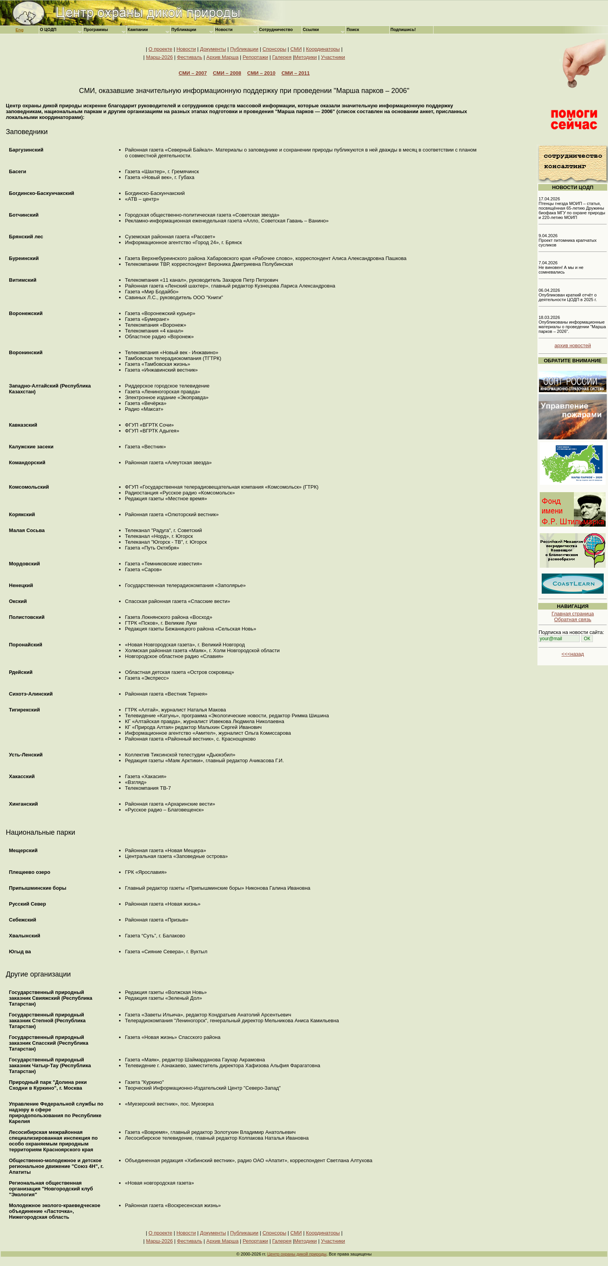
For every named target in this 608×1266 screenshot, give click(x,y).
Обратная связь (572, 619)
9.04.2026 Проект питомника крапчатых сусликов (568, 240)
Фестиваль (189, 57)
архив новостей (572, 345)
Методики (305, 57)
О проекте (160, 49)
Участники (333, 57)
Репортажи (255, 57)
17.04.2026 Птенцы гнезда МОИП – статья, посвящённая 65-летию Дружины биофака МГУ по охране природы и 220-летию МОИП (572, 208)
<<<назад (572, 654)
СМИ (296, 49)
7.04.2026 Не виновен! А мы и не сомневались (561, 267)
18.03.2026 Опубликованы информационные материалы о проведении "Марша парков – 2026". (572, 324)
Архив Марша (222, 57)
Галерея (282, 57)
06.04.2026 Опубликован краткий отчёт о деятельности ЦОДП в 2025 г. (568, 295)
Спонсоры (274, 49)
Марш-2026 (159, 57)
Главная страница (572, 614)
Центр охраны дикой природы (296, 1254)
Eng (20, 30)
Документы (213, 49)
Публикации (244, 49)
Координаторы (323, 49)
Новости (186, 49)
